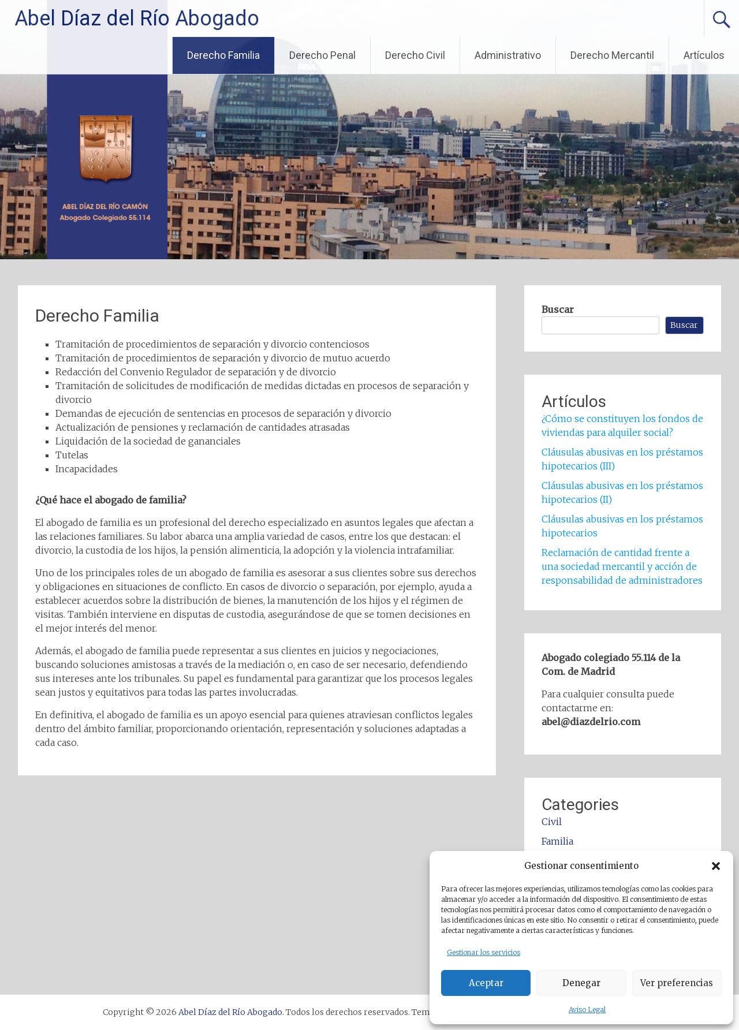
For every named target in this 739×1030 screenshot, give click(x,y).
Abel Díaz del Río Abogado (136, 18)
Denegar (581, 982)
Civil (552, 821)
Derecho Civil (415, 55)
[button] (716, 866)
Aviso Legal (587, 1009)
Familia (557, 841)
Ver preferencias (676, 982)
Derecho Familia (223, 55)
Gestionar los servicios (483, 952)
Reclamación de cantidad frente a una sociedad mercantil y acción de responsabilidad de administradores (622, 566)
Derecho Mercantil (612, 55)
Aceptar (486, 982)
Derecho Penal (322, 55)
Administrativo (508, 55)
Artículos (704, 55)
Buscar (558, 309)
